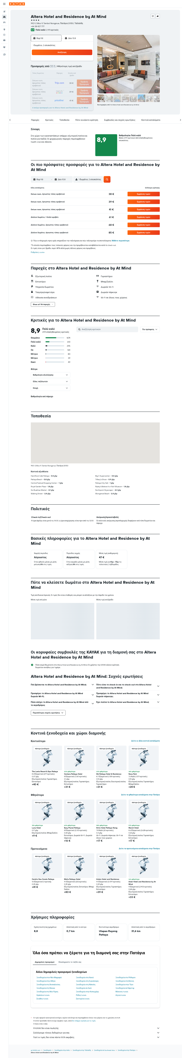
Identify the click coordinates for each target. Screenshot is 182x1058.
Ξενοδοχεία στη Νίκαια (46, 988)
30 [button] (87, 86)
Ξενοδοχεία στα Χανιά (85, 977)
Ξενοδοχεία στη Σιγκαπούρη (87, 981)
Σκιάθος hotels (42, 999)
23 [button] (87, 80)
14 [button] (75, 74)
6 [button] (68, 67)
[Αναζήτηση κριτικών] (109, 329)
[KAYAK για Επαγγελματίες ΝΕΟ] (4, 40)
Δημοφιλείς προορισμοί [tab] (45, 962)
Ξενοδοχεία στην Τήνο (124, 984)
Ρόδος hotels (81, 995)
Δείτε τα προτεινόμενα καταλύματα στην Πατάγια (139, 848)
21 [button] (75, 80)
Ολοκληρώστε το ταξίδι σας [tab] (70, 962)
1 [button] (80, 61)
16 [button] (87, 74)
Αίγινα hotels (121, 995)
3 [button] (50, 67)
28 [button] (75, 86)
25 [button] (56, 86)
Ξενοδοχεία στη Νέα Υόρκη (47, 992)
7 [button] (74, 67)
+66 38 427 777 (37, 26)
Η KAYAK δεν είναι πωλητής (96, 1028)
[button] (4, 4)
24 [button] (50, 86)
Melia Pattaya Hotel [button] (72, 879)
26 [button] (62, 86)
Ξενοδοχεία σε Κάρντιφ (125, 988)
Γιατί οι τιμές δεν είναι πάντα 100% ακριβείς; (96, 1037)
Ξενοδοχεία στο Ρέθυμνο (126, 977)
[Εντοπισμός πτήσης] (4, 34)
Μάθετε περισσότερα (120, 241)
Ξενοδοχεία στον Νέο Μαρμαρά (49, 977)
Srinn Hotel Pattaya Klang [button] (106, 828)
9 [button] (86, 67)
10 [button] (50, 74)
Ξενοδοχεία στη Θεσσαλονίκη (48, 984)
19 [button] (63, 80)
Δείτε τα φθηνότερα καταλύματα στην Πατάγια (140, 795)
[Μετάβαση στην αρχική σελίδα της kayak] (17, 3)
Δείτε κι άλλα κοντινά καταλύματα (145, 741)
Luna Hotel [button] (36, 828)
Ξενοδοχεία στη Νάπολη (85, 984)
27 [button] (69, 86)
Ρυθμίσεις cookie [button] (38, 252)
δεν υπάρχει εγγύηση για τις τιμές (84, 1021)
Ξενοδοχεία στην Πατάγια (126, 1050)
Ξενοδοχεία (47, 1050)
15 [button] (81, 74)
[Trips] (4, 47)
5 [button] (62, 67)
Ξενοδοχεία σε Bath (84, 988)
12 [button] (63, 74)
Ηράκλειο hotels (43, 995)
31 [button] (50, 92)
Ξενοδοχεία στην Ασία (62, 1050)
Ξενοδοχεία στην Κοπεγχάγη (87, 992)
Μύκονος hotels (122, 992)
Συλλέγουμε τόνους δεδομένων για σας (96, 1032)
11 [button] (56, 74)
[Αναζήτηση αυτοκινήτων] (4, 22)
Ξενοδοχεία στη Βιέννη (125, 981)
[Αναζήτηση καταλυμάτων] (4, 16)
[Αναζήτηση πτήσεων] (4, 11)
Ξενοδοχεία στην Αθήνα (46, 981)
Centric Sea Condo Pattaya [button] (43, 879)
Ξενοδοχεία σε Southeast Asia (104, 1050)
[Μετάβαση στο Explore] (4, 29)
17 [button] (50, 80)
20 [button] (68, 80)
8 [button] (80, 67)
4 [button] (56, 67)
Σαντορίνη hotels (82, 999)
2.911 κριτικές (52, 30)
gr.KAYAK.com (35, 1050)
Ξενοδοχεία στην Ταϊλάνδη (82, 1050)
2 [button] (86, 61)
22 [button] (81, 80)
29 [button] (81, 86)
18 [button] (57, 80)
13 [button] (69, 74)
